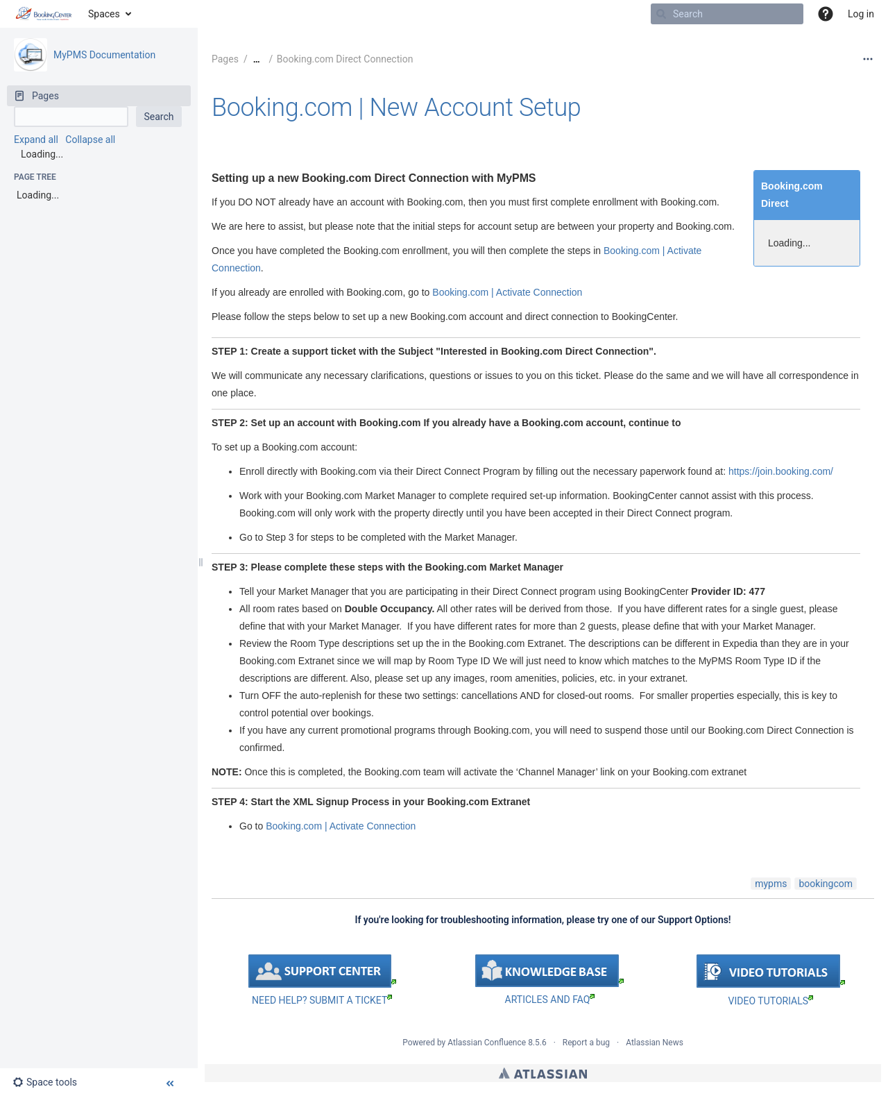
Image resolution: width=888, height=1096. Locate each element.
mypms (771, 883)
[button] (825, 14)
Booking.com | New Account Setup (396, 107)
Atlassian (543, 1073)
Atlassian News (654, 1042)
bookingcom (826, 883)
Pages (225, 59)
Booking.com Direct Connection (345, 59)
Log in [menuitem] (861, 13)
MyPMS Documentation (104, 54)
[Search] (661, 13)
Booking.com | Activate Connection (507, 292)
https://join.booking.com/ (780, 471)
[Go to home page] (44, 14)
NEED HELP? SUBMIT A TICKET (322, 1000)
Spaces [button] (104, 13)
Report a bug (586, 1042)
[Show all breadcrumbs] (256, 59)
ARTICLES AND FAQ (550, 999)
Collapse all (90, 139)
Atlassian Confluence (486, 1042)
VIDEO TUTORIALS (770, 1000)
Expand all (36, 139)
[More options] (868, 59)
